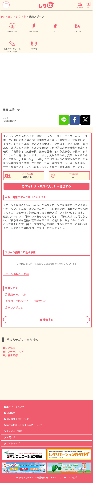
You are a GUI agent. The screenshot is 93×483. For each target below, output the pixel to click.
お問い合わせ (12, 437)
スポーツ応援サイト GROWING (25, 301)
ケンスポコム (14, 307)
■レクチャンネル (12, 351)
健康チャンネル (15, 294)
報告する (46, 319)
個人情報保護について (16, 419)
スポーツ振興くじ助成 (16, 274)
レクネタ (21, 16)
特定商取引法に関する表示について (23, 425)
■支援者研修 (10, 355)
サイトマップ (12, 443)
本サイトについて (14, 407)
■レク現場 (8, 347)
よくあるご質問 (13, 431)
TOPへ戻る (6, 16)
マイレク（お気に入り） (46, 186)
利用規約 (9, 413)
